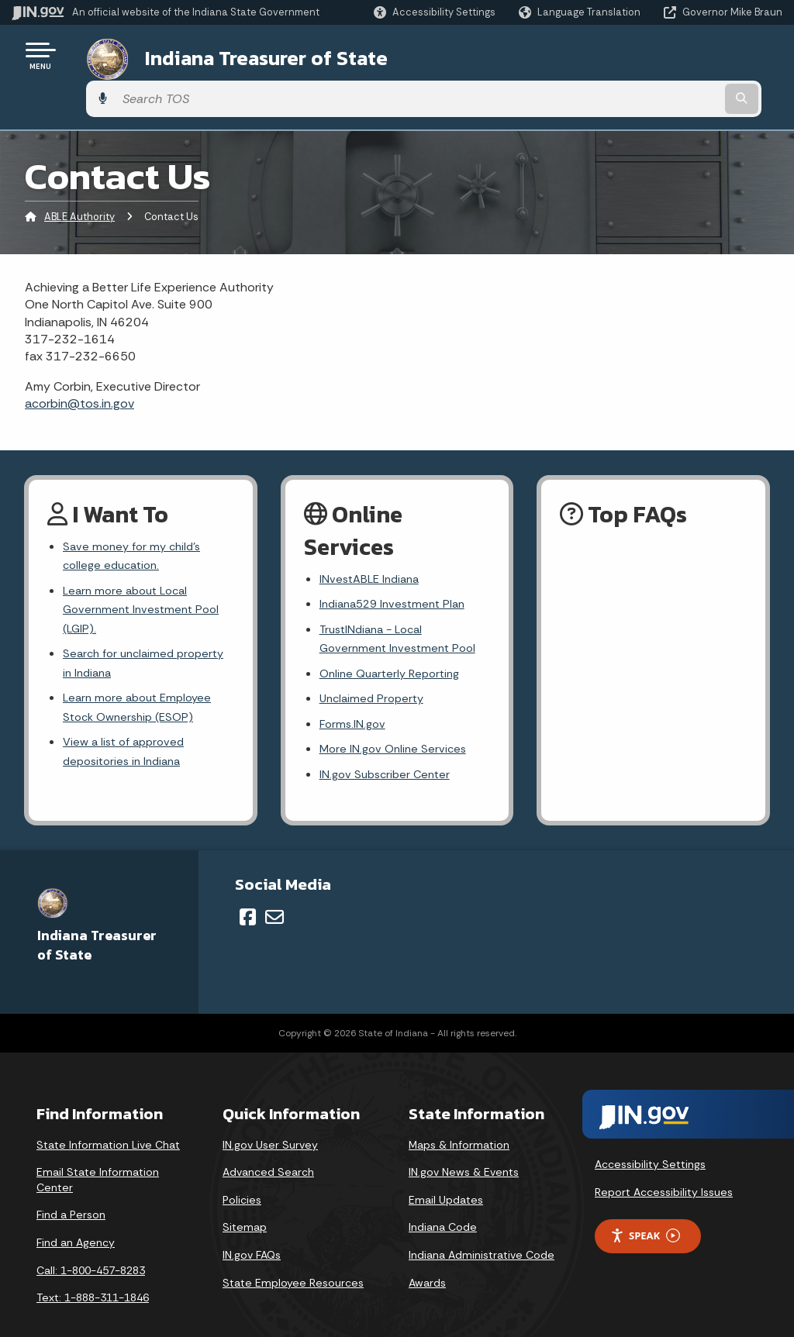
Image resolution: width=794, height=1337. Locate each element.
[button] (434, 12)
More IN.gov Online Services (396, 721)
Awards (427, 1258)
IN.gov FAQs (252, 1230)
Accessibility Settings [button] (650, 1140)
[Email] (274, 892)
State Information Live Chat (108, 1120)
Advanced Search (268, 1147)
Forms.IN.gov (354, 694)
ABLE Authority (79, 174)
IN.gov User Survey (270, 1120)
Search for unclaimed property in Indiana (122, 632)
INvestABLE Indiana (372, 537)
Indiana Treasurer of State (247, 55)
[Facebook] (248, 892)
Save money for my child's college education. (136, 514)
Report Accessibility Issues (664, 1167)
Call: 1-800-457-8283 (90, 1246)
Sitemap (245, 1203)
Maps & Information (459, 1120)
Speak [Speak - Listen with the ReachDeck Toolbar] (645, 1211)
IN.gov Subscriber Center (388, 748)
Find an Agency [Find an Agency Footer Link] (75, 1218)
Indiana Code (443, 1203)
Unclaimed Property (374, 667)
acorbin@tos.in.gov (79, 360)
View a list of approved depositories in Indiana (128, 728)
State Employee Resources (293, 1258)
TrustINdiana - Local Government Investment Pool (402, 601)
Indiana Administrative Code (481, 1230)
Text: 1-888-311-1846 (92, 1273)
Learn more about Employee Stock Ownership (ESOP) (142, 680)
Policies (242, 1175)
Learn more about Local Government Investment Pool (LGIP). (145, 573)
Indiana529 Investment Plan (397, 564)
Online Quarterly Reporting (394, 639)
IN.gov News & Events (464, 1147)
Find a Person (70, 1190)
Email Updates (446, 1175)
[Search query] (696, 55)
